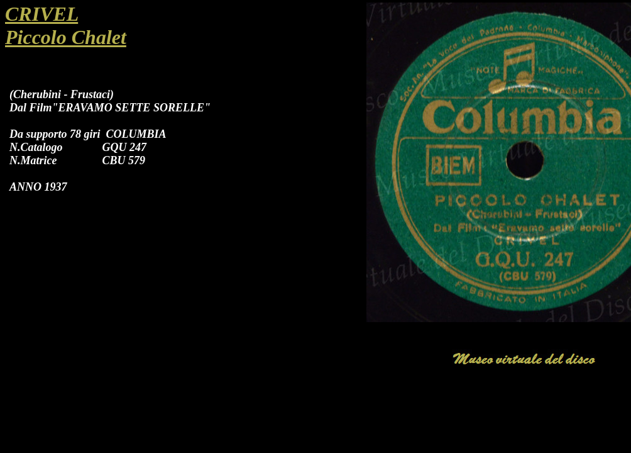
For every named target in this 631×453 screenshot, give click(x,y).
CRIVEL (41, 14)
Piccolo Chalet (65, 37)
